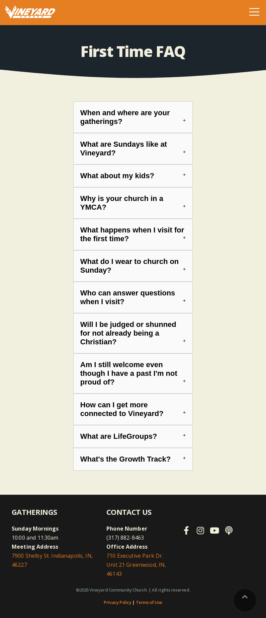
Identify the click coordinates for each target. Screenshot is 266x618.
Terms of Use (149, 602)
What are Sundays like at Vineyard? (123, 148)
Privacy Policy (117, 602)
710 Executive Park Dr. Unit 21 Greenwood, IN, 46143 (136, 564)
